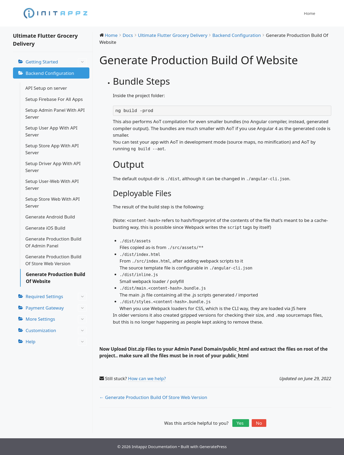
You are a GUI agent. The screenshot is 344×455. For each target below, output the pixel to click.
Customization (56, 330)
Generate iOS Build (45, 228)
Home (309, 13)
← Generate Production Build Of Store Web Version (153, 397)
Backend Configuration (50, 73)
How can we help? (147, 378)
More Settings (56, 319)
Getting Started (56, 62)
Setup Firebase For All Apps (54, 99)
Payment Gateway (56, 308)
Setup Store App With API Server (52, 149)
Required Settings (56, 297)
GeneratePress (213, 446)
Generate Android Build (50, 217)
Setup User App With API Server (51, 131)
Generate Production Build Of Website (55, 277)
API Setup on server (46, 88)
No (259, 423)
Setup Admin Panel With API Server (55, 113)
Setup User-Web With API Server (52, 184)
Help (56, 342)
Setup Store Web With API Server (52, 202)
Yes (241, 423)
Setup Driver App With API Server (53, 166)
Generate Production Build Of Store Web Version (53, 260)
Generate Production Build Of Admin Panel (53, 242)
